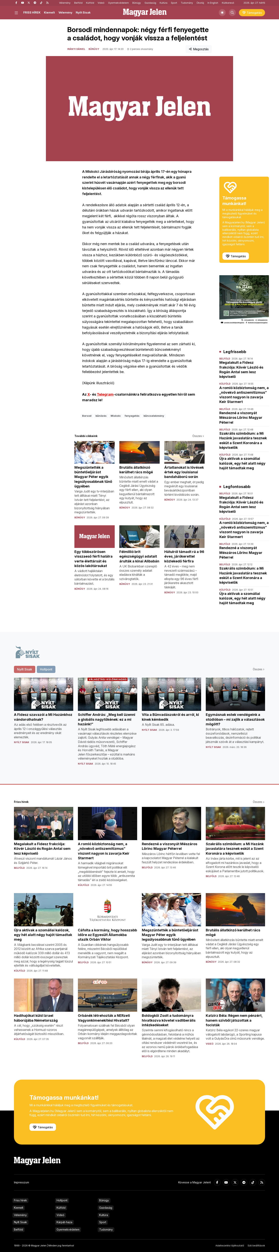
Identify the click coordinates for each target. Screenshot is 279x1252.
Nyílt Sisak (83, 12)
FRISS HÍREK (31, 12)
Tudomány (187, 2)
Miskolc (116, 415)
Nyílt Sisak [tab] (24, 669)
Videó (101, 2)
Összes (198, 436)
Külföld (90, 2)
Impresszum (21, 1182)
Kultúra (163, 2)
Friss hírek (20, 1200)
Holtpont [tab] (46, 669)
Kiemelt (49, 12)
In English (213, 2)
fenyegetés (132, 415)
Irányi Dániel (76, 49)
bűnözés (101, 415)
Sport (174, 2)
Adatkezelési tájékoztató (229, 1245)
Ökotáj (200, 2)
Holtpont (62, 1200)
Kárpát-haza (64, 1222)
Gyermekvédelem (118, 2)
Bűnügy (136, 2)
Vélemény (65, 2)
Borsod (86, 415)
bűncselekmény (154, 415)
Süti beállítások (256, 1245)
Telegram (105, 394)
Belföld (78, 2)
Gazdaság (150, 2)
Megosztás (199, 49)
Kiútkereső (228, 2)
